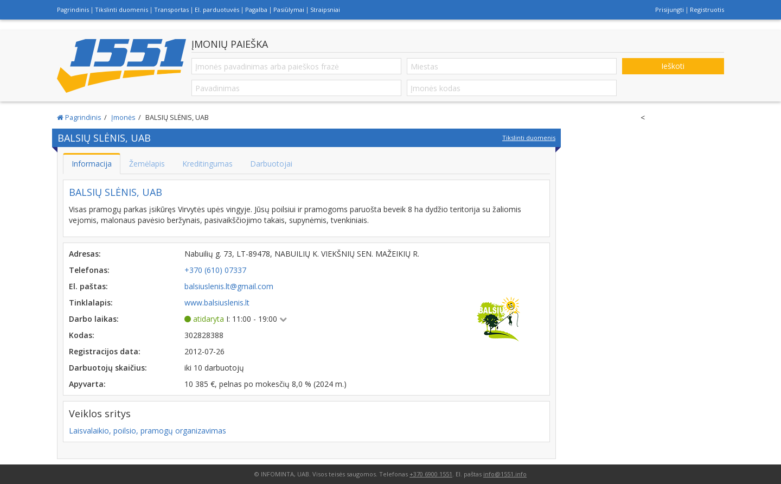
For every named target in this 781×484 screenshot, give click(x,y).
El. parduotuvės (217, 9)
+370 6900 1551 (430, 474)
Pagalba (256, 9)
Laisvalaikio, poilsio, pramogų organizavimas (147, 430)
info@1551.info (505, 474)
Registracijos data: (104, 351)
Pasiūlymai (288, 9)
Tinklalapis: (91, 302)
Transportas (171, 9)
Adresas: (85, 254)
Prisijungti (669, 9)
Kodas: (81, 335)
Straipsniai (325, 9)
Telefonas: (89, 270)
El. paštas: (88, 286)
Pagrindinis (73, 9)
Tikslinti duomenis (121, 9)
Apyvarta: (87, 384)
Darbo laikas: (94, 319)
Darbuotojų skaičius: (108, 367)
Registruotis (707, 9)
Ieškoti (672, 66)
